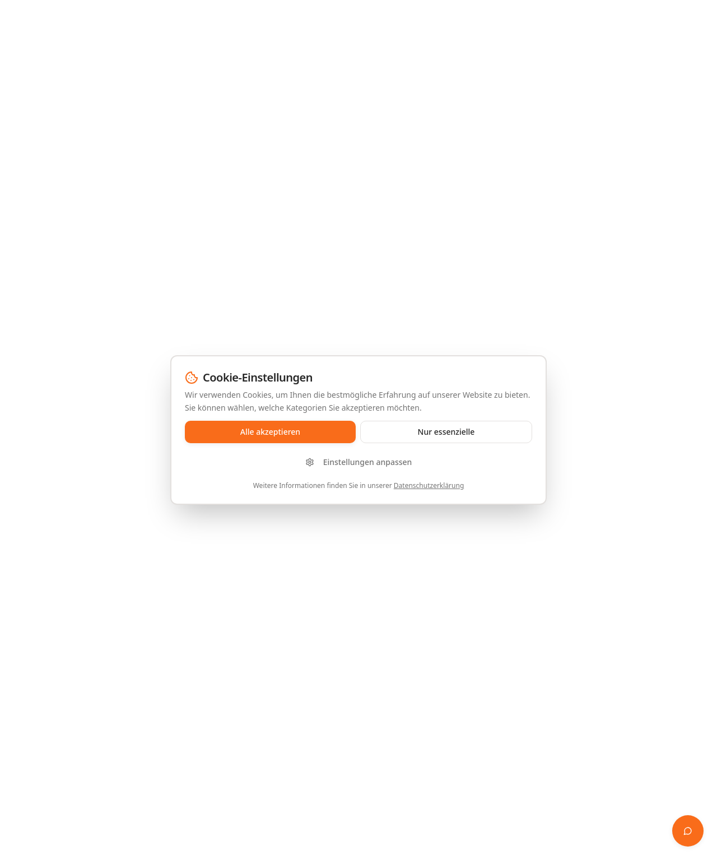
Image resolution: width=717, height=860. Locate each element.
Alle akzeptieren (270, 431)
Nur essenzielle (446, 431)
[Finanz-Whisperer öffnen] (688, 831)
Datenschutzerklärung (429, 485)
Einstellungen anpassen (358, 462)
